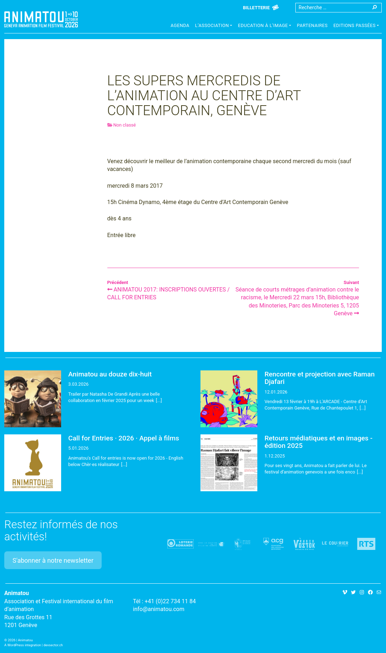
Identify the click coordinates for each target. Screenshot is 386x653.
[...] (159, 400)
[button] (213, 26)
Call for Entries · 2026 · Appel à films (123, 438)
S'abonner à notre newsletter (52, 560)
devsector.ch (53, 645)
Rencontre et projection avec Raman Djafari (319, 378)
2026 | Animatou (20, 640)
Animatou (41, 19)
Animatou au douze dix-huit (110, 374)
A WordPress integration (22, 645)
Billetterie (256, 7)
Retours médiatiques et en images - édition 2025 (318, 442)
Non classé (124, 125)
